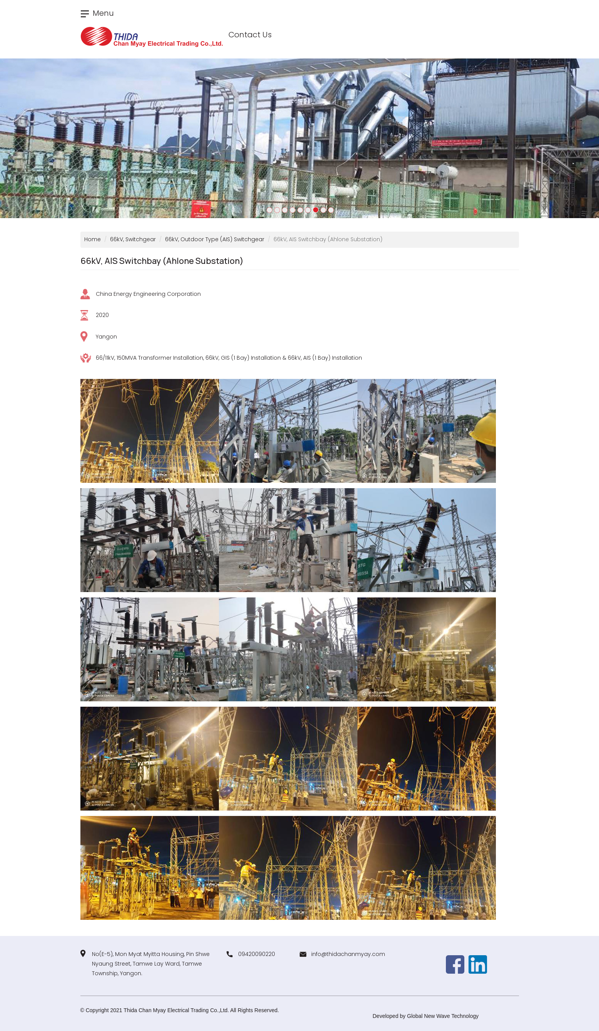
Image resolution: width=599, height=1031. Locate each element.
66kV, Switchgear (133, 239)
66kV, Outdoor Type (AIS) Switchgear (214, 239)
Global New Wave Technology (443, 1016)
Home (92, 239)
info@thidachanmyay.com (348, 954)
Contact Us (250, 34)
